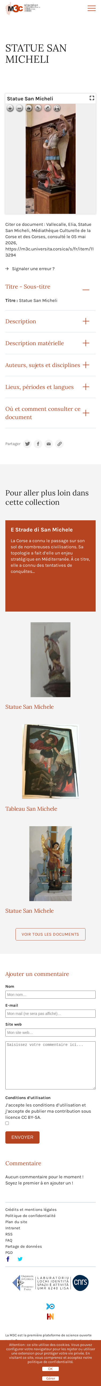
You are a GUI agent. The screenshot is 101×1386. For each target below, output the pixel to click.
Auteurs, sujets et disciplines (42, 365)
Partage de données (23, 1246)
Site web (13, 1024)
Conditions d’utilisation (27, 1097)
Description (20, 321)
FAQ (8, 1240)
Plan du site (16, 1221)
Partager (12, 444)
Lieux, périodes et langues (39, 387)
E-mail (11, 1005)
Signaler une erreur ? (33, 268)
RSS (9, 1234)
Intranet (12, 1228)
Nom (9, 986)
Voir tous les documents (50, 934)
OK (50, 1369)
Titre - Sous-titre (27, 286)
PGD (9, 1252)
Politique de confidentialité (30, 1215)
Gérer (50, 1378)
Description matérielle (34, 343)
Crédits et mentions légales (31, 1209)
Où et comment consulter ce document (42, 413)
